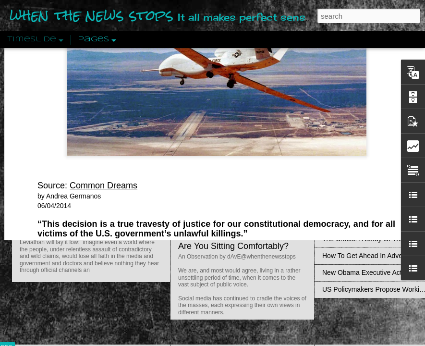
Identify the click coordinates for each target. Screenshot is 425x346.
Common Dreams (103, 91)
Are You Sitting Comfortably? (233, 246)
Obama (318, 157)
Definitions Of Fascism (355, 188)
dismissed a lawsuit (199, 157)
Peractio (41, 223)
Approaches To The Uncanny (365, 205)
